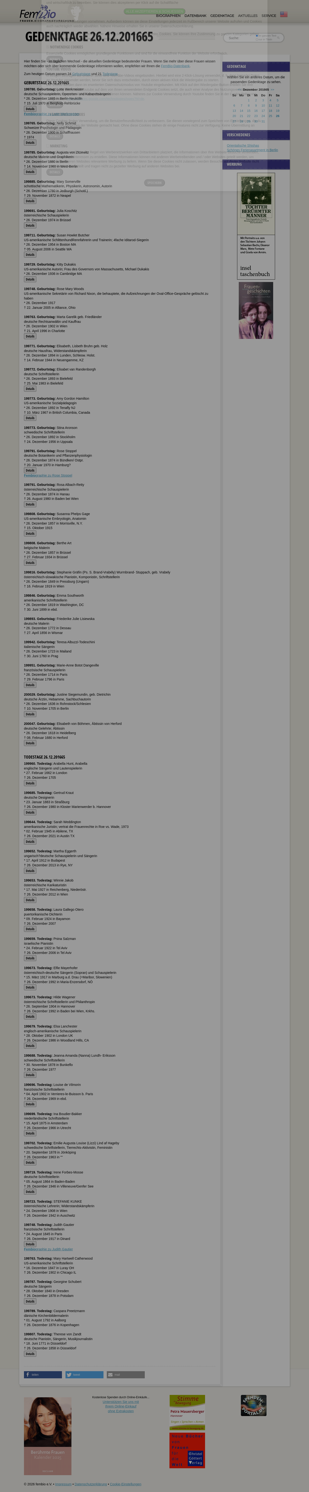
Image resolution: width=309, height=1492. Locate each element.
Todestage (110, 74)
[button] (43, 1374)
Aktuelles (248, 16)
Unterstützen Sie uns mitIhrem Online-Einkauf (121, 1406)
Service (269, 16)
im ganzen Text (266, 35)
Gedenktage (222, 16)
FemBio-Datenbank (175, 66)
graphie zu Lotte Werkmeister (51, 114)
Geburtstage (81, 74)
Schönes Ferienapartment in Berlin (252, 150)
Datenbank (195, 16)
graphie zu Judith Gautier (48, 1249)
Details (30, 109)
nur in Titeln (264, 39)
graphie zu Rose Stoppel (48, 475)
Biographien (168, 16)
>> (272, 89)
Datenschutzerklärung (91, 1484)
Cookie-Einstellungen (125, 1484)
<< (239, 89)
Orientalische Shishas (243, 145)
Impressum (63, 1484)
